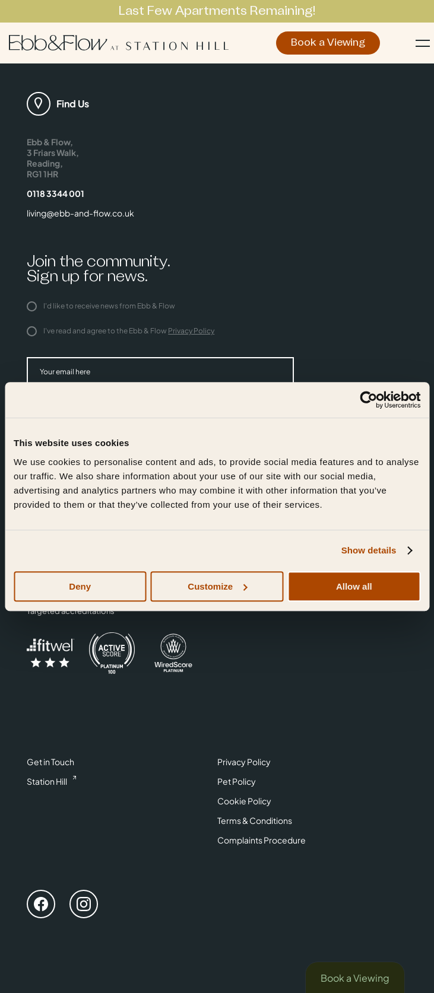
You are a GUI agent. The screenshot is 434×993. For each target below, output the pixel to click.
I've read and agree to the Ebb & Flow (120, 330)
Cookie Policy (244, 800)
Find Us (72, 103)
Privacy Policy (191, 330)
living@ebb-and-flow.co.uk (80, 213)
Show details (369, 550)
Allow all (354, 586)
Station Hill (47, 781)
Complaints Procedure (261, 840)
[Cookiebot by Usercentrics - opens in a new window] (368, 400)
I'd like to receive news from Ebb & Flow (101, 305)
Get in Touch (50, 761)
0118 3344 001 (55, 193)
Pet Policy (236, 781)
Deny (80, 586)
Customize (217, 586)
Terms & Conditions (254, 820)
